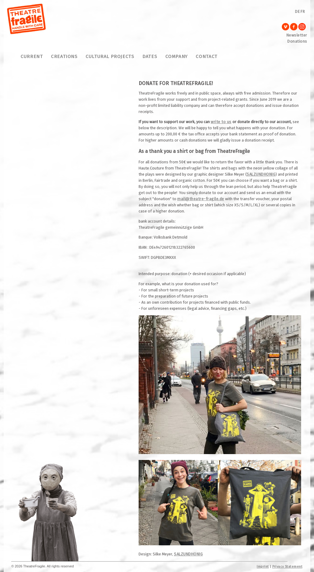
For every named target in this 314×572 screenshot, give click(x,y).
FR (303, 11)
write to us (221, 121)
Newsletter (296, 35)
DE (297, 11)
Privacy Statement (287, 567)
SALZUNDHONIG (261, 174)
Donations (297, 41)
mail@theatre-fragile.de (200, 199)
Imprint (263, 567)
